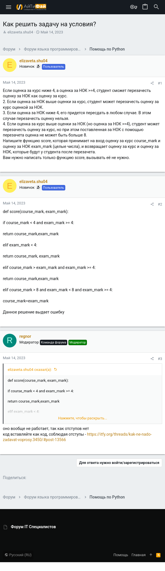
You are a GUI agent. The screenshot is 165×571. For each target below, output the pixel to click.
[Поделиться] (152, 83)
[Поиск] (156, 7)
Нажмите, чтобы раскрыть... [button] (82, 418)
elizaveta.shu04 (20, 32)
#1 (160, 83)
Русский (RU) (18, 555)
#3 (160, 359)
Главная (139, 555)
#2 (160, 204)
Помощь (120, 555)
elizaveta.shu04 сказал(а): (30, 369)
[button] (9, 7)
